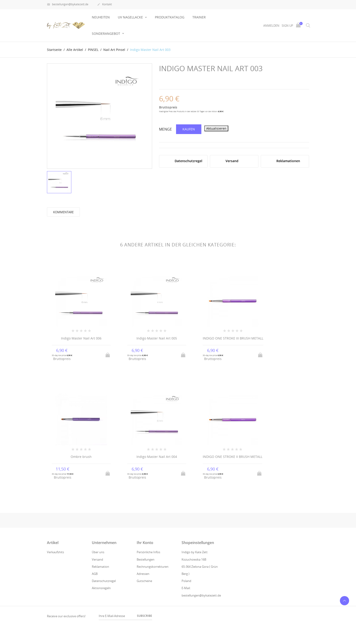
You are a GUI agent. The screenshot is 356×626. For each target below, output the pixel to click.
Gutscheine (144, 581)
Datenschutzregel (104, 581)
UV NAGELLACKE (131, 17)
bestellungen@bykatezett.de (67, 4)
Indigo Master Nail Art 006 (81, 338)
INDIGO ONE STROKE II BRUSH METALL (232, 456)
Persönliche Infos (148, 552)
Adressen (143, 574)
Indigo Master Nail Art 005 (156, 338)
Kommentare (63, 212)
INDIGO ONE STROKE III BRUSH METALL (233, 338)
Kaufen (188, 129)
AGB (95, 574)
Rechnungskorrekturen (152, 567)
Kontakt (104, 4)
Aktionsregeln (101, 588)
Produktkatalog (169, 17)
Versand (97, 559)
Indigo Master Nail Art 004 (156, 456)
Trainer (199, 17)
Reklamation (100, 567)
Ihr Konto (145, 542)
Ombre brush (81, 456)
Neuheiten (101, 17)
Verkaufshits (55, 552)
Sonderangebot (106, 33)
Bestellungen (145, 559)
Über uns (98, 552)
